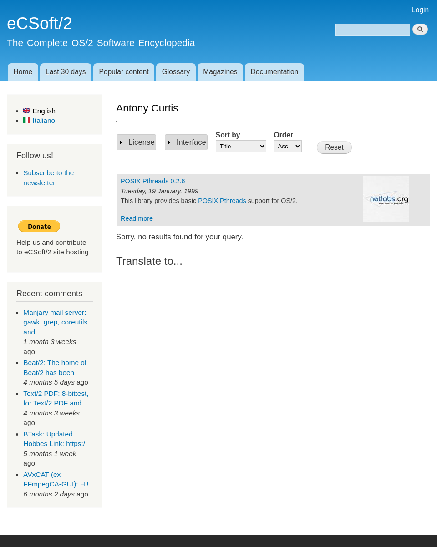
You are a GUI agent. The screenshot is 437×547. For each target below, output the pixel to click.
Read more (137, 218)
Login (420, 10)
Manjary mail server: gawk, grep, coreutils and (55, 322)
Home (22, 72)
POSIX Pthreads (222, 200)
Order (283, 135)
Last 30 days (66, 72)
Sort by (228, 135)
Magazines (220, 72)
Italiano (39, 120)
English (39, 111)
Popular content (123, 72)
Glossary (176, 72)
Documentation (275, 72)
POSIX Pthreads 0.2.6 (153, 181)
